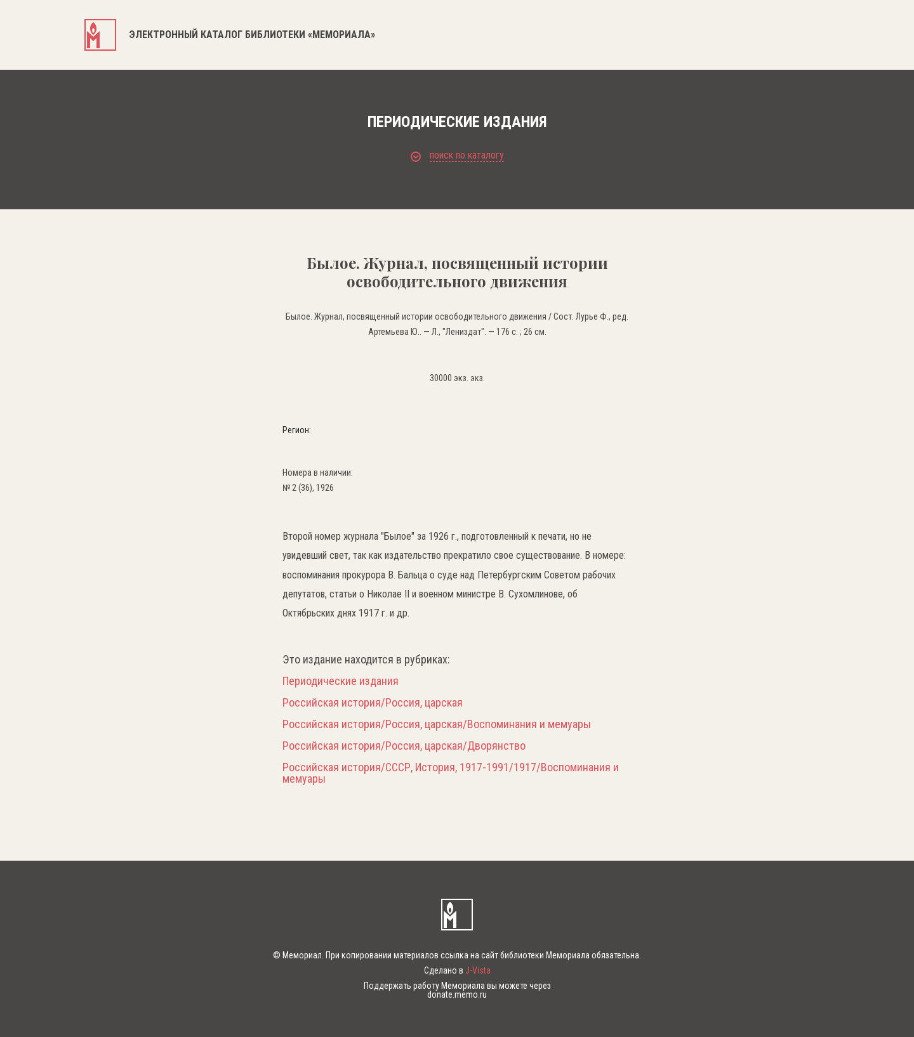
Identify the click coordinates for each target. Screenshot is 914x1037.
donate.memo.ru (457, 994)
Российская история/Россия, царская (372, 702)
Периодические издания (340, 681)
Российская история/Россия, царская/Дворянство (404, 746)
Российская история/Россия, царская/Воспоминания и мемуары (436, 724)
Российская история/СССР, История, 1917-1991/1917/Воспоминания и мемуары (450, 773)
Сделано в (457, 970)
